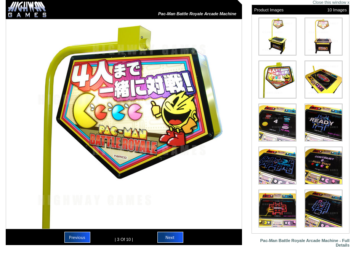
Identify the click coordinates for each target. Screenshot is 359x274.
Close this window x (331, 2)
